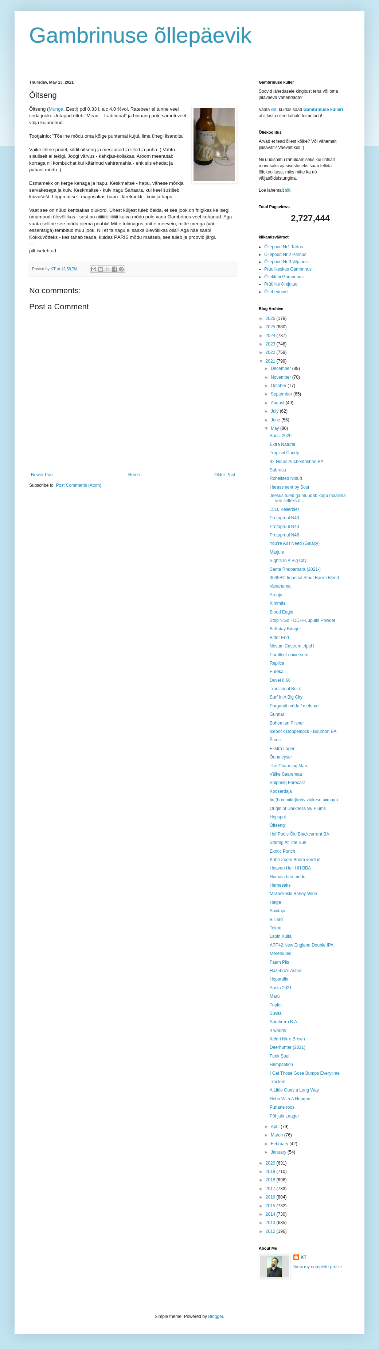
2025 (271, 326)
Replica (277, 663)
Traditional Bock (285, 688)
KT (303, 1257)
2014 (271, 1214)
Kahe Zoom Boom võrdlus (295, 859)
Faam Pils (279, 962)
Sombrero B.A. (284, 1021)
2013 (271, 1222)
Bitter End (279, 637)
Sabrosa (278, 470)
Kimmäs (277, 603)
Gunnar (277, 714)
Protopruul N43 (284, 517)
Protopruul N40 (284, 526)
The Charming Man (288, 765)
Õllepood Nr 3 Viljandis (286, 261)
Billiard (276, 919)
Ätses (275, 739)
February (280, 1143)
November (281, 377)
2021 (271, 361)
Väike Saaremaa (286, 774)
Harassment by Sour (289, 487)
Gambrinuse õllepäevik (140, 35)
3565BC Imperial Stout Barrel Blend (304, 577)
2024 (271, 335)
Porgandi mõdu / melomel (295, 705)
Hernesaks (280, 885)
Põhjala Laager (284, 1116)
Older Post (224, 474)
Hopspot (278, 816)
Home (134, 474)
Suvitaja (277, 910)
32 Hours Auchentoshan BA (296, 461)
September (282, 394)
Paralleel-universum (289, 654)
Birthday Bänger (285, 628)
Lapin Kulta (281, 936)
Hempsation (281, 1064)
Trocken (277, 1081)
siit (274, 109)
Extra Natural (282, 444)
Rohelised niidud (286, 478)
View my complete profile (317, 1266)
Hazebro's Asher (286, 970)
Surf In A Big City (286, 697)
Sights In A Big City (288, 560)
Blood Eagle (281, 612)
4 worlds (278, 1030)
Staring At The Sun (288, 842)
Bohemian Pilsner (287, 723)
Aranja (276, 594)
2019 (271, 1171)
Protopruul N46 (284, 535)
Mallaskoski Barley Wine (293, 893)
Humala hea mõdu (287, 876)
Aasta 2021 (281, 987)
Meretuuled (281, 953)
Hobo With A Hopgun (290, 1098)
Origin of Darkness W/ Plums (298, 808)
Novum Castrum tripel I (292, 646)
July (275, 411)
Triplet (276, 1005)
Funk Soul (279, 1056)
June (276, 420)
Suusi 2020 (281, 435)
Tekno (275, 927)
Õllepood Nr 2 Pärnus (285, 254)
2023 (271, 344)
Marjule (277, 552)
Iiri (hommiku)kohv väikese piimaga (304, 799)
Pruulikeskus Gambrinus (288, 269)
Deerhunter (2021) (287, 1047)
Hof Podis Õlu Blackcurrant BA (299, 834)
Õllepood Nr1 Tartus (283, 246)
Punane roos (282, 1107)
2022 (271, 352)
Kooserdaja (281, 791)
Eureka (277, 671)
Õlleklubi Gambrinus (284, 276)
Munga (56, 109)
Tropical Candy (284, 452)
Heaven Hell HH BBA (290, 868)
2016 (271, 1197)
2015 (271, 1205)
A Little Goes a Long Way (294, 1090)
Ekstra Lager (282, 748)
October (279, 385)
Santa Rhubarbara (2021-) (295, 569)
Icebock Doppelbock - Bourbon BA (303, 731)
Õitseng (277, 825)
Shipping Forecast (287, 782)
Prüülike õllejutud (280, 284)
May (275, 428)
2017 (271, 1188)
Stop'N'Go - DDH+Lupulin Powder (302, 620)
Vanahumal (281, 586)
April (276, 1126)
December (281, 368)
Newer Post (42, 474)
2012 (271, 1231)
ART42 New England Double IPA (301, 945)
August (278, 402)
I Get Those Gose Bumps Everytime (305, 1073)
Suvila (276, 1013)
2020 (271, 1163)
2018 (271, 1179)
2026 (271, 318)
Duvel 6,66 (280, 680)
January (279, 1152)
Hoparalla (279, 979)
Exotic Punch (282, 851)
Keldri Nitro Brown (287, 1039)
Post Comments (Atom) (78, 485)
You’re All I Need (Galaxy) (295, 543)
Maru (275, 996)
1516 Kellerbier (284, 509)
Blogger (215, 1316)
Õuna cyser (281, 757)
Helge (275, 902)
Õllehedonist (276, 291)
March (277, 1135)
